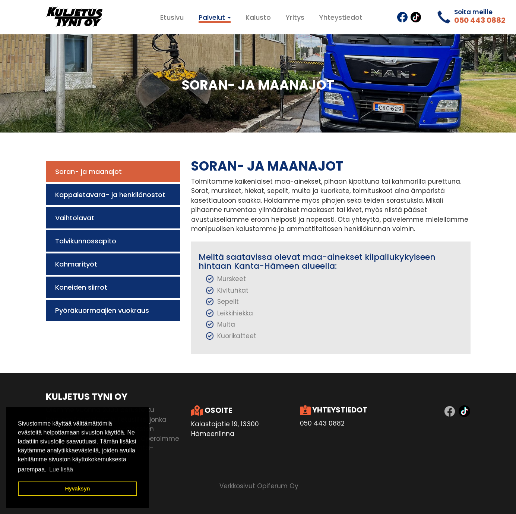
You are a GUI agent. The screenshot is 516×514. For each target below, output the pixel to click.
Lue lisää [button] (61, 469)
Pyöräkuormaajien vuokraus (102, 310)
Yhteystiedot (341, 17)
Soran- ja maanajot (88, 171)
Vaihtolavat (74, 217)
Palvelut (215, 17)
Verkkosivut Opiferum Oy (258, 486)
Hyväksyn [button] (77, 489)
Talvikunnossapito (85, 241)
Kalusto (258, 17)
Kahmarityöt (76, 264)
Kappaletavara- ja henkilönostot (110, 194)
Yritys (295, 17)
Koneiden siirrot (81, 287)
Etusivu (172, 17)
